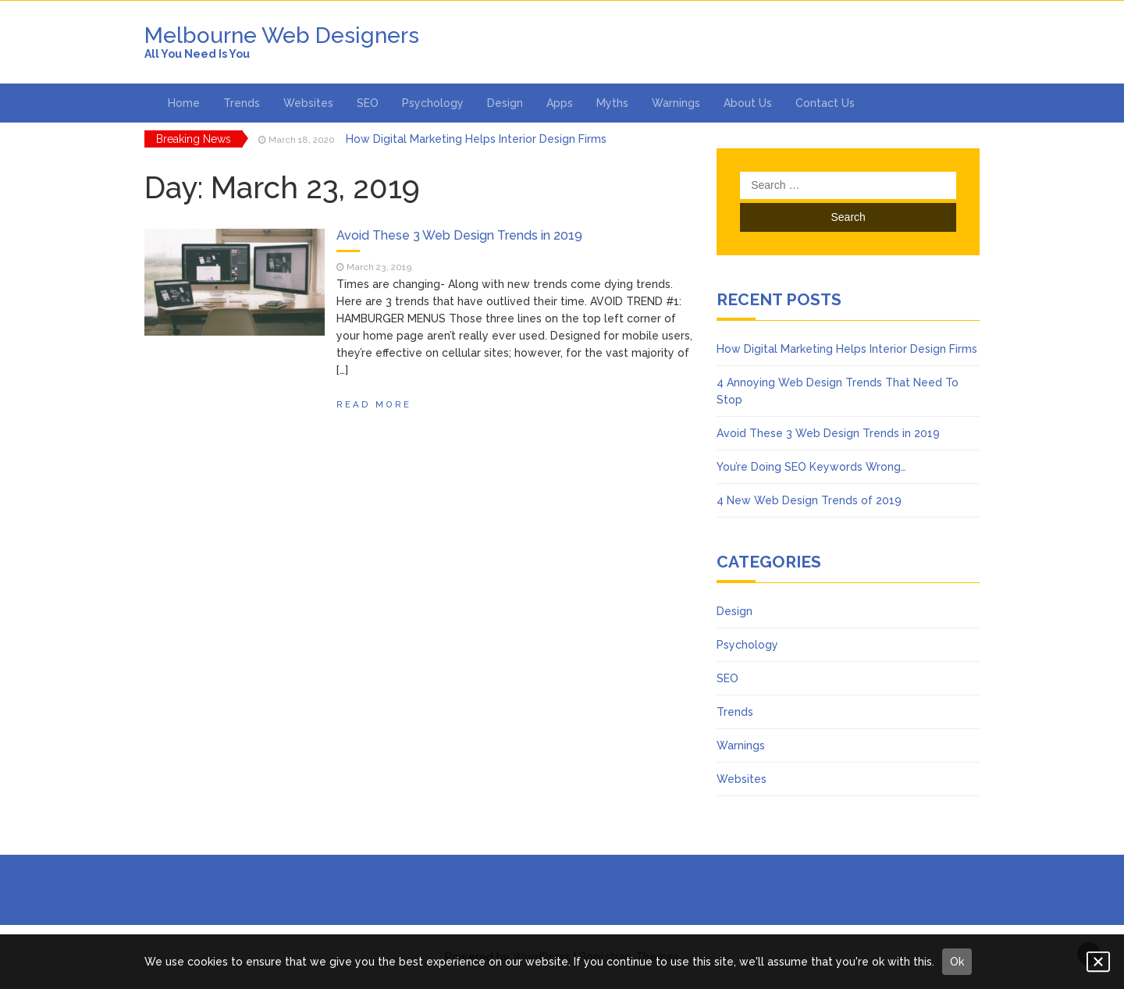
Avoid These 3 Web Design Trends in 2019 (459, 235)
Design (505, 103)
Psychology (433, 103)
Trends (241, 103)
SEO (368, 103)
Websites (308, 103)
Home (184, 103)
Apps (559, 103)
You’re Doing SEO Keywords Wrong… (811, 467)
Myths (612, 103)
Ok (957, 961)
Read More (373, 404)
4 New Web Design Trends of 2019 (809, 500)
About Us (748, 103)
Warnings (676, 103)
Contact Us (825, 103)
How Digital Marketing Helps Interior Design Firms (476, 139)
